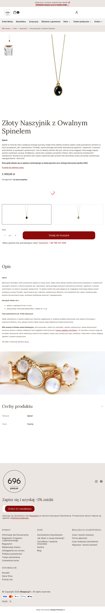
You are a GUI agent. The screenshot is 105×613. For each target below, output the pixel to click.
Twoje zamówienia (11, 557)
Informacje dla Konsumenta (15, 535)
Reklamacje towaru (11, 547)
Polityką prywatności (20, 518)
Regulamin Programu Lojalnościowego (12, 539)
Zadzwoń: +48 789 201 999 (52, 243)
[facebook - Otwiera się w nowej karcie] (101, 481)
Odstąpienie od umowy (13, 550)
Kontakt (5, 573)
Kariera (40, 547)
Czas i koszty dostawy (83, 535)
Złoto (15, 28)
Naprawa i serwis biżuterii (84, 545)
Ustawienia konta (10, 560)
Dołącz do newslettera (19, 508)
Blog (39, 550)
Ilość (4, 230)
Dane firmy (7, 576)
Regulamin (34, 516)
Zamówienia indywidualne (49, 535)
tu (28, 342)
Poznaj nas (7, 579)
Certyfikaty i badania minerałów (47, 542)
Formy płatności (79, 538)
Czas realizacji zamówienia (85, 541)
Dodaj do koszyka (59, 235)
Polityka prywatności (12, 554)
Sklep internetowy (49, 610)
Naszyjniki (23, 28)
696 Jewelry (6, 28)
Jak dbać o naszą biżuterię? (50, 538)
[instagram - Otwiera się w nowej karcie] (96, 481)
